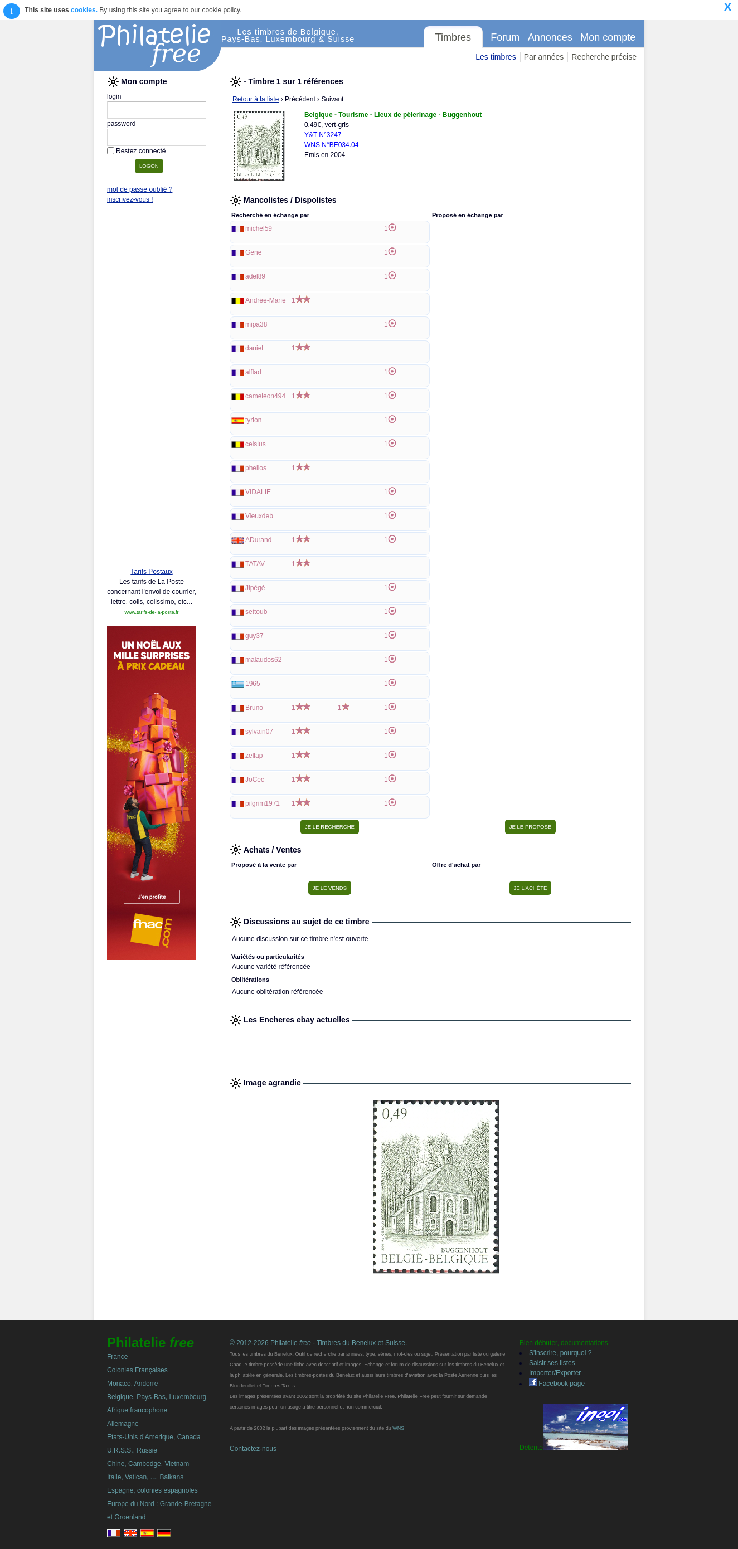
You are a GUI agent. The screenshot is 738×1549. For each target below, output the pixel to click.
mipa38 (256, 324)
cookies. (84, 10)
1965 (252, 684)
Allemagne (123, 1424)
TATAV (255, 564)
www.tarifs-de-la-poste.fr (151, 612)
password (121, 124)
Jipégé (255, 588)
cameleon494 (265, 396)
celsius (255, 444)
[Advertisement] (151, 388)
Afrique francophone (137, 1410)
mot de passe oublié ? (139, 189)
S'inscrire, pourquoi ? (560, 1353)
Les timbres (495, 56)
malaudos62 (263, 660)
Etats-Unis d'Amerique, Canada (154, 1437)
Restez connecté (141, 151)
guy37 (254, 636)
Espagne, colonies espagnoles (152, 1490)
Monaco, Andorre (132, 1383)
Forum (505, 37)
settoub (256, 612)
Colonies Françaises (137, 1370)
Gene (253, 252)
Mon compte (607, 37)
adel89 (255, 276)
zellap (254, 755)
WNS (398, 1428)
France (117, 1357)
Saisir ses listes (552, 1363)
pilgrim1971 (262, 803)
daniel (254, 348)
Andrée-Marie (265, 300)
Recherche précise (604, 56)
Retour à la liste (255, 99)
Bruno (254, 708)
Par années (544, 56)
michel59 (258, 228)
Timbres (453, 37)
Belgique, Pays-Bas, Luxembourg (156, 1397)
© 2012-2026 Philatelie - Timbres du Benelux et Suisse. (318, 1343)
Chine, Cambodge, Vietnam (148, 1464)
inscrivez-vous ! (130, 199)
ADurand (258, 540)
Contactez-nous (253, 1449)
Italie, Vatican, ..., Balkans (145, 1477)
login (114, 96)
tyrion (253, 420)
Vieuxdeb (259, 516)
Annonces (550, 37)
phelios (255, 468)
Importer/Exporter (555, 1373)
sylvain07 (259, 731)
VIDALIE (258, 492)
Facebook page (557, 1383)
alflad (253, 372)
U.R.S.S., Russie (132, 1450)
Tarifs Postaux (151, 572)
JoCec (254, 779)
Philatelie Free (158, 45)
